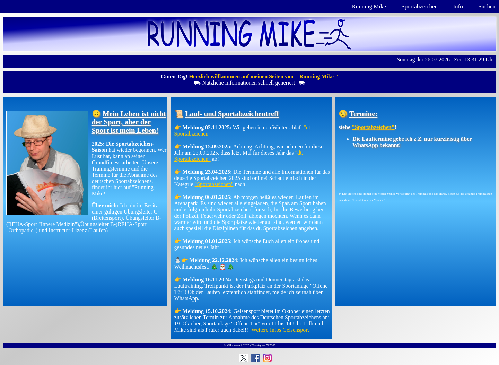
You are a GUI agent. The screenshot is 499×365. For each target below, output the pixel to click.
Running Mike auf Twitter (243, 358)
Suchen (487, 6)
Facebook (255, 358)
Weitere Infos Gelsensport (280, 330)
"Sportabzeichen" (214, 184)
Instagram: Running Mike (267, 358)
